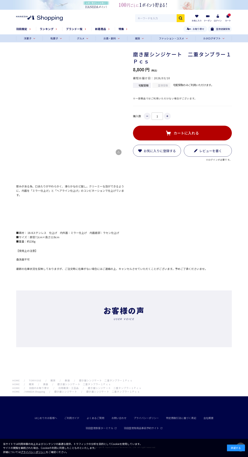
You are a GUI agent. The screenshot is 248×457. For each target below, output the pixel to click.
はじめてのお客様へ (46, 418)
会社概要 (208, 418)
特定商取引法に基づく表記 (181, 418)
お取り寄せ (198, 29)
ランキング (47, 29)
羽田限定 (21, 29)
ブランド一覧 (74, 29)
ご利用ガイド (71, 418)
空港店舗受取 (223, 29)
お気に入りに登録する (160, 150)
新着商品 (100, 29)
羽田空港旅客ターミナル (101, 428)
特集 (121, 29)
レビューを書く (210, 150)
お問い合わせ (119, 418)
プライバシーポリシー (146, 418)
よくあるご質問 (95, 418)
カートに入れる (186, 133)
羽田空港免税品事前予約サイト (143, 428)
